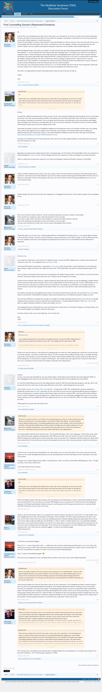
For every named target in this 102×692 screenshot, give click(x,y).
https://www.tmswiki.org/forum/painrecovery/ (22, 28)
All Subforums (6, 16)
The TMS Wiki (9, 13)
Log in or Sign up (93, 1)
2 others (44, 333)
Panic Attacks (89, 309)
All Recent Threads (16, 16)
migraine (28, 397)
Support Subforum (14, 35)
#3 (98, 172)
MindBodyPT (8, 112)
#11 (97, 451)
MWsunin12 (7, 235)
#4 (98, 192)
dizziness (37, 399)
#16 (97, 607)
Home (92, 687)
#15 (97, 570)
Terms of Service (88, 689)
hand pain (90, 301)
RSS (99, 687)
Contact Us (84, 687)
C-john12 (7, 395)
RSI (55, 270)
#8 (98, 330)
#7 (98, 254)
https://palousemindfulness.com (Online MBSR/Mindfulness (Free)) (37, 143)
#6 (98, 234)
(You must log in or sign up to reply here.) (88, 673)
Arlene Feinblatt (35, 163)
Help (31, 13)
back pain (54, 73)
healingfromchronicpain (28, 333)
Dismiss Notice (97, 25)
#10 (97, 414)
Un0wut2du (7, 500)
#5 (98, 213)
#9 (98, 373)
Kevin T (20, 93)
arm (83, 523)
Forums (18, 14)
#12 (97, 477)
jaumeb (33, 93)
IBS (41, 397)
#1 (98, 90)
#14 (97, 540)
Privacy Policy (96, 689)
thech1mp (27, 35)
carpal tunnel (49, 270)
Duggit (6, 174)
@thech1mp (22, 264)
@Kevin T (24, 553)
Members (25, 13)
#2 (98, 151)
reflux (45, 397)
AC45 (5, 277)
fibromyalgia (36, 397)
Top (96, 687)
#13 (97, 517)
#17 (97, 664)
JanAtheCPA (25, 93)
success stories (54, 274)
